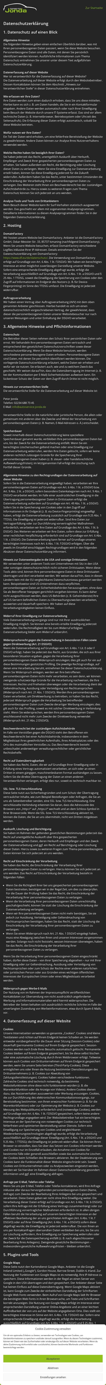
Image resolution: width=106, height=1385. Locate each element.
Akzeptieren (53, 1358)
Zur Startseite (94, 8)
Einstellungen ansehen (53, 1377)
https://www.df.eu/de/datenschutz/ (25, 258)
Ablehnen (53, 1368)
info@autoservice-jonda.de (29, 407)
